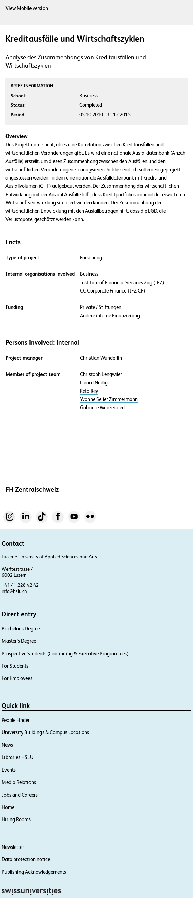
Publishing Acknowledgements (34, 872)
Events (9, 770)
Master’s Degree (19, 641)
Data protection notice (26, 859)
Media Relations (19, 782)
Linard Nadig (94, 382)
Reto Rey (89, 391)
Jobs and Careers (20, 795)
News (7, 745)
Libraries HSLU (17, 757)
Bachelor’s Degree (21, 628)
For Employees (17, 678)
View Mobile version (26, 8)
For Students (15, 666)
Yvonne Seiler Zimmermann (109, 399)
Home (8, 807)
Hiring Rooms (16, 819)
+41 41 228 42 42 (20, 585)
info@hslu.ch (14, 591)
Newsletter (13, 847)
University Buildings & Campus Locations (45, 732)
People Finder (16, 720)
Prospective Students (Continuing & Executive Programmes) (65, 653)
